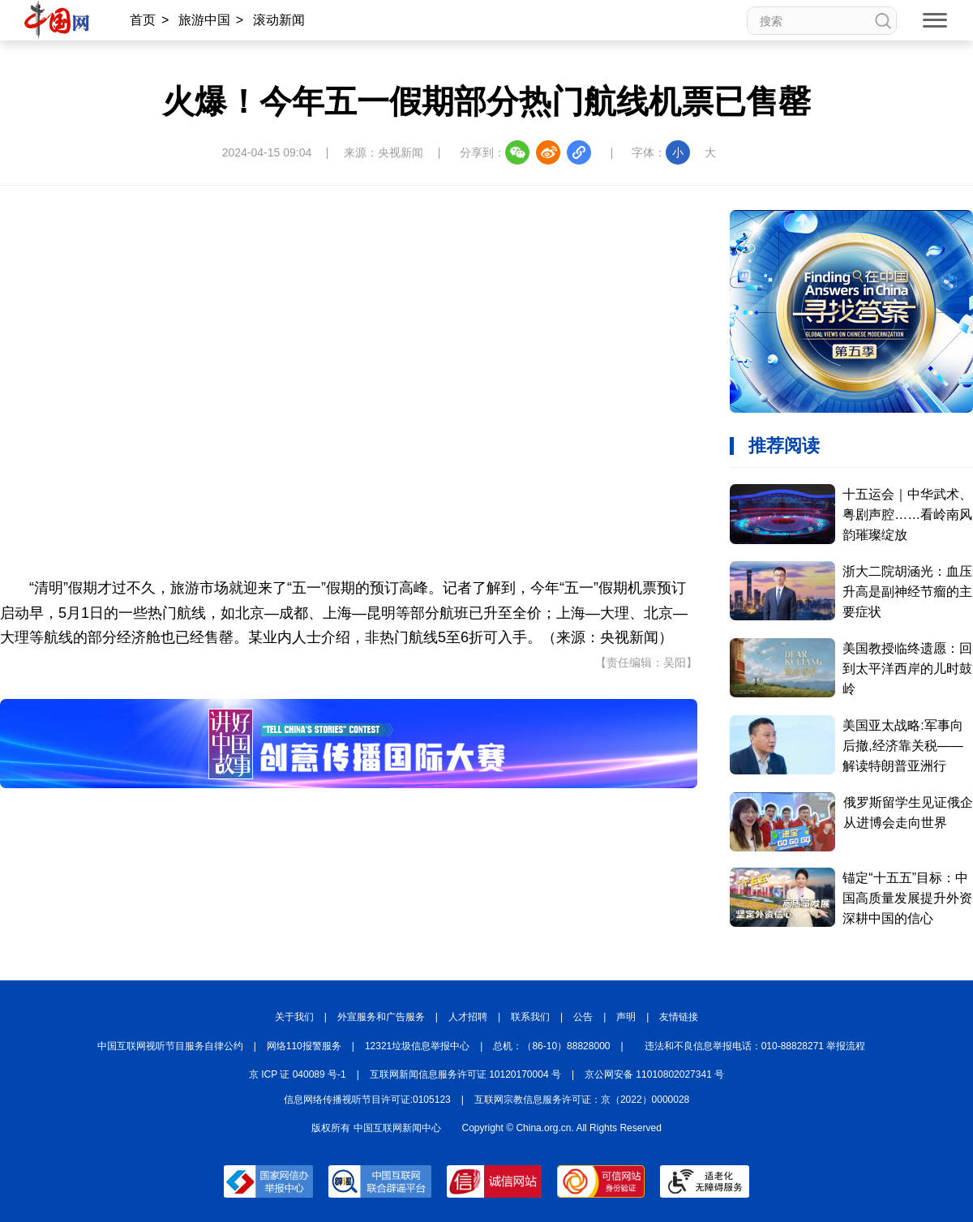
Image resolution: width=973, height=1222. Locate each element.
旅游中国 (204, 20)
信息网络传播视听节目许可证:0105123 (367, 1099)
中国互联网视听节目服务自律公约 (170, 1046)
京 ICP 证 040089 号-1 (297, 1074)
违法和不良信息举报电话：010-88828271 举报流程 (755, 1046)
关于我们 (294, 1017)
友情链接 (678, 1017)
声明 (626, 1017)
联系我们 (530, 1017)
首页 (143, 20)
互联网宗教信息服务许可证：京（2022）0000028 (581, 1099)
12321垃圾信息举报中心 (417, 1046)
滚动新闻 (279, 20)
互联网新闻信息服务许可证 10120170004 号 (465, 1074)
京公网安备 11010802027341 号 (654, 1074)
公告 (583, 1017)
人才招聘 (467, 1017)
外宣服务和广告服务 (381, 1017)
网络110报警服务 (304, 1046)
